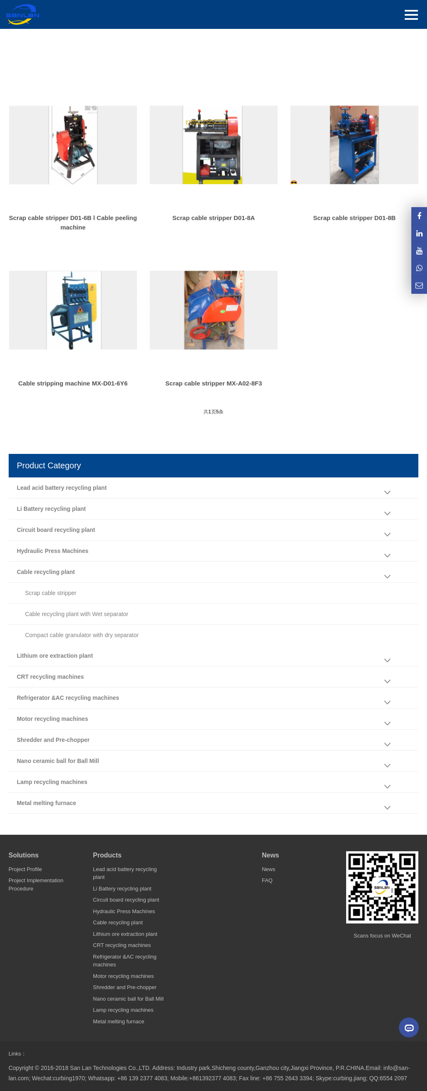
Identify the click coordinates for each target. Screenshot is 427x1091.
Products (107, 855)
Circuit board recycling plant (56, 530)
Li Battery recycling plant (51, 508)
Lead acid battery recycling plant (62, 487)
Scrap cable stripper (51, 593)
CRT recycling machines (50, 676)
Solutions (24, 855)
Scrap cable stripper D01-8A (213, 235)
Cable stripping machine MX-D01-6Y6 (72, 400)
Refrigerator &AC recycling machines (68, 697)
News (270, 855)
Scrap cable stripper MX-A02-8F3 (213, 400)
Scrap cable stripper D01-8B (354, 235)
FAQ (267, 880)
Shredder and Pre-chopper (53, 740)
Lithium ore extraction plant (55, 655)
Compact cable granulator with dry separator (82, 635)
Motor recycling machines (52, 719)
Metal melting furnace (46, 803)
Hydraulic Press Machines (53, 551)
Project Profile (25, 869)
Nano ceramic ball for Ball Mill (58, 761)
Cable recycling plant (46, 572)
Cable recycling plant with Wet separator (76, 614)
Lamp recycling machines (52, 782)
